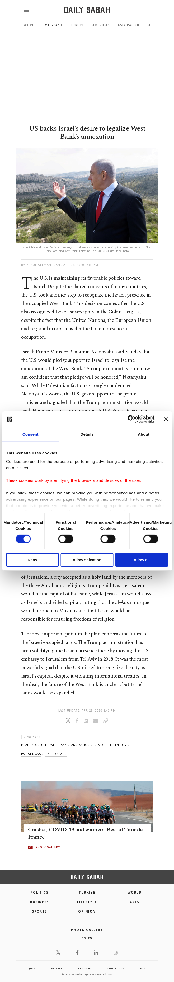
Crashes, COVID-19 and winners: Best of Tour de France (85, 833)
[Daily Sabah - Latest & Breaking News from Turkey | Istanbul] (87, 10)
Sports (39, 911)
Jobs (32, 968)
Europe (77, 24)
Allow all (142, 560)
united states (56, 754)
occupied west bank (51, 745)
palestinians (31, 754)
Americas (101, 24)
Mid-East (54, 24)
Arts (134, 902)
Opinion (87, 911)
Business (39, 902)
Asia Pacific (129, 24)
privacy (56, 968)
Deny (32, 560)
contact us (115, 968)
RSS (142, 968)
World (30, 24)
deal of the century (110, 745)
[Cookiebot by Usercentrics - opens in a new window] (131, 419)
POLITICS (40, 892)
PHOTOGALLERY (48, 847)
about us (84, 968)
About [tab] (143, 434)
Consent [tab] (30, 434)
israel (25, 745)
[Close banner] (166, 419)
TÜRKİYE (87, 892)
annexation (80, 745)
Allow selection (87, 560)
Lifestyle (87, 902)
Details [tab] (87, 434)
